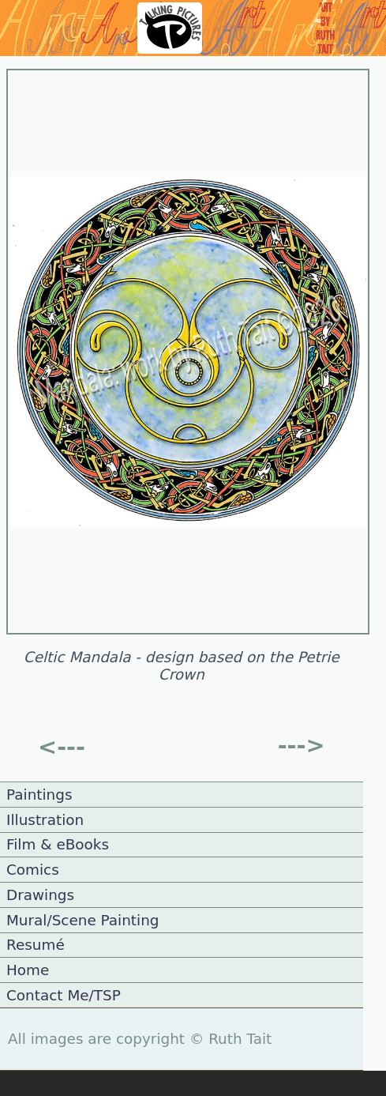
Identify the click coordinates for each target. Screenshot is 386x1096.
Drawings (40, 895)
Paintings (39, 794)
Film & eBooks (57, 844)
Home (27, 970)
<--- (61, 746)
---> (301, 745)
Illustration (45, 820)
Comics (32, 869)
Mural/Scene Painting (82, 920)
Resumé (35, 944)
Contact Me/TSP (63, 995)
